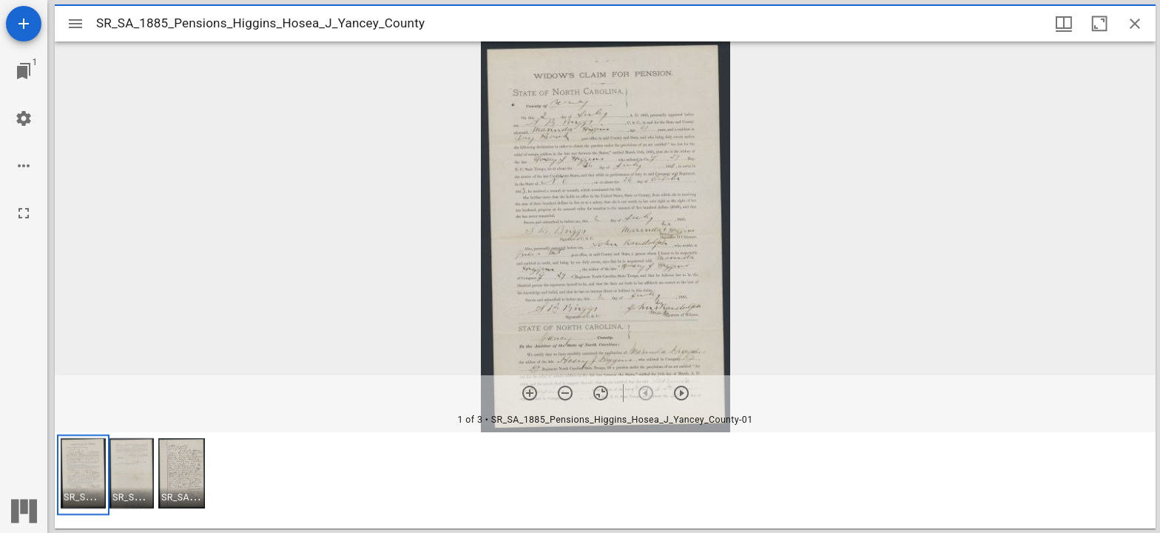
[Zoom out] (565, 393)
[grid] (605, 480)
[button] (83, 475)
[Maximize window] (1099, 23)
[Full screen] (23, 213)
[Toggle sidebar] (75, 23)
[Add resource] (23, 23)
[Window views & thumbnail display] (1064, 23)
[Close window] (1135, 23)
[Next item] (681, 393)
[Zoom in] (529, 393)
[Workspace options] (23, 166)
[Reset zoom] (600, 393)
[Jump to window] (23, 71)
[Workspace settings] (23, 118)
